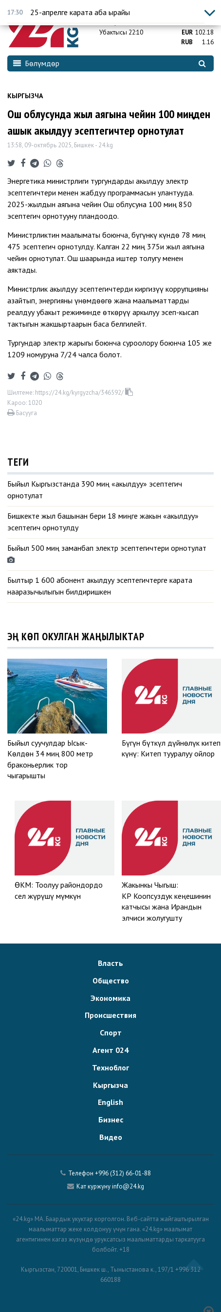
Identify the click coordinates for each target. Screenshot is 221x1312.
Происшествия (110, 1015)
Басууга (22, 413)
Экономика (110, 998)
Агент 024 (110, 1050)
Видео (110, 1137)
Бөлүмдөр (36, 63)
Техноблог (110, 1067)
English (110, 1102)
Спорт (111, 1032)
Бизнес (110, 1119)
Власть (110, 963)
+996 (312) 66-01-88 (123, 1173)
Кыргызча (25, 95)
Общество (110, 980)
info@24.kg (128, 1186)
